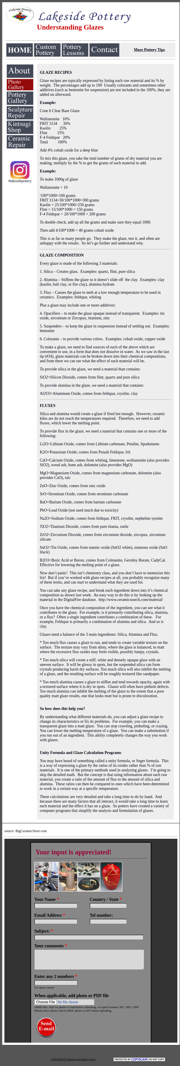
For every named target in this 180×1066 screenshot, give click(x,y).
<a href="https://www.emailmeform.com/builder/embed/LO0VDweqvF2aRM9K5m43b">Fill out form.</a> (90, 941)
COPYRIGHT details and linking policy (73, 1059)
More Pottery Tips (149, 50)
